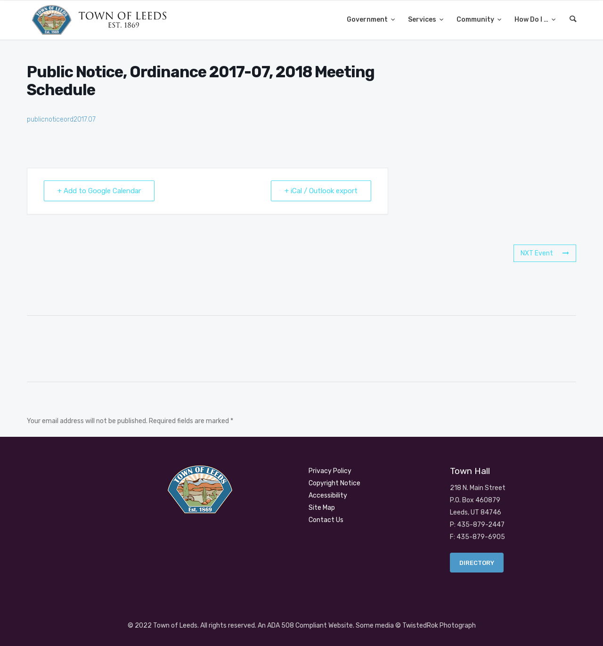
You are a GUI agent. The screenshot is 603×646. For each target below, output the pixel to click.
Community (476, 20)
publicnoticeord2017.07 (61, 119)
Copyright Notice (334, 483)
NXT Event (545, 253)
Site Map (322, 508)
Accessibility (328, 495)
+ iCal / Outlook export (321, 191)
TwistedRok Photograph (439, 625)
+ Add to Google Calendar (99, 191)
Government (368, 20)
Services (423, 20)
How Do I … (532, 20)
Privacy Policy (330, 471)
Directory (476, 562)
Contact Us (326, 520)
